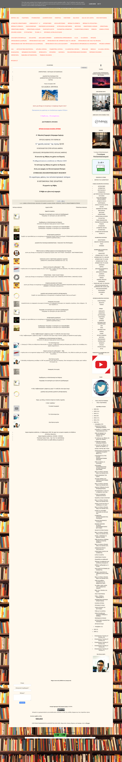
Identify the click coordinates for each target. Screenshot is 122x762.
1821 (12, 49)
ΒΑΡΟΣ (102, 266)
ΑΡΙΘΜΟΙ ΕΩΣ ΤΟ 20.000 (101, 263)
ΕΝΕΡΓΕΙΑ (58, 18)
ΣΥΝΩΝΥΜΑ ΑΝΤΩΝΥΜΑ (101, 231)
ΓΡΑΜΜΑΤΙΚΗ (35, 18)
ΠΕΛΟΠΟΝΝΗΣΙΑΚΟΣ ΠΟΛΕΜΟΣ (77, 52)
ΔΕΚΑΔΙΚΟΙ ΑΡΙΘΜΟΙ (45, 37)
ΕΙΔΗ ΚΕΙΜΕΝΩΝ (31, 26)
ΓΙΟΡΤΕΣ (50, 80)
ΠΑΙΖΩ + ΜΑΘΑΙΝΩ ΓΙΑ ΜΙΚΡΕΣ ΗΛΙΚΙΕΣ (101, 536)
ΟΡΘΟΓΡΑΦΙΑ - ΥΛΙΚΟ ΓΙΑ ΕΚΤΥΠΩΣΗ (54, 275)
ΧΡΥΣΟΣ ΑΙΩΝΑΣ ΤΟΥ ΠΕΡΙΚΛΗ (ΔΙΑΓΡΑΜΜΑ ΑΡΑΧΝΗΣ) (101, 480)
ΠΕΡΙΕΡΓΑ (101, 343)
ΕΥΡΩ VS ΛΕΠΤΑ (99, 555)
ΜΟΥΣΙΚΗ (101, 337)
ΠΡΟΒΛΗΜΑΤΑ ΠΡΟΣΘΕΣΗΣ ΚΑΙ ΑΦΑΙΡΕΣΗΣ (83, 43)
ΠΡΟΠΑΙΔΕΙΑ (101, 290)
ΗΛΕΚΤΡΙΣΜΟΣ (102, 300)
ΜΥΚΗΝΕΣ (52, 52)
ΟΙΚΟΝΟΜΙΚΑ (101, 339)
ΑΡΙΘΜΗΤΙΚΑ (101, 188)
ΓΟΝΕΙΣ (102, 318)
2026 (95, 409)
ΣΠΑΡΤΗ (64, 203)
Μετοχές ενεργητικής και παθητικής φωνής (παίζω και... (101, 573)
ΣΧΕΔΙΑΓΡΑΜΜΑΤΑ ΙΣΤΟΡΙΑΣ (73, 203)
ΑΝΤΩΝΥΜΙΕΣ (47, 23)
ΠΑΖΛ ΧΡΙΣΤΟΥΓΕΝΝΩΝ (101, 400)
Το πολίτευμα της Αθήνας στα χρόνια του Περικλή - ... (102, 438)
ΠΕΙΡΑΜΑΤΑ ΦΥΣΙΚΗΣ (100, 618)
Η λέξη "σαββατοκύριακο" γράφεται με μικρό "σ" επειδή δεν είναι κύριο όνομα (50, 334)
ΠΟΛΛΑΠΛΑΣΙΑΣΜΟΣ (101, 288)
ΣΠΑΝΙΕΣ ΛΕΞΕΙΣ (16, 32)
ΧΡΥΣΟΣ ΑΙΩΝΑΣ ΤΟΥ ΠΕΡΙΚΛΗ (49, 139)
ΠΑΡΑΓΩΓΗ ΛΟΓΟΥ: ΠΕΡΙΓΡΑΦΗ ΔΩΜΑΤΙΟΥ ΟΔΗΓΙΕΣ (54, 259)
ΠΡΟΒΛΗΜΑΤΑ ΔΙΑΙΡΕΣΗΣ (19, 40)
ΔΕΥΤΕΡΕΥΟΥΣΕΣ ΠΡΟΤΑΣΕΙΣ (102, 194)
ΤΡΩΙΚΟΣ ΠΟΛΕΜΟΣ (46, 55)
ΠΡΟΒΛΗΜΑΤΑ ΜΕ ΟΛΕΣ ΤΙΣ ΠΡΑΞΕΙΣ (89, 40)
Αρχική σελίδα (48, 207)
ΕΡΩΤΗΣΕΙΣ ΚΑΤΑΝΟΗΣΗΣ (46, 26)
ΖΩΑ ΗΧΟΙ (76, 18)
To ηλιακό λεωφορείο (54, 406)
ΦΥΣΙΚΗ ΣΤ (14, 60)
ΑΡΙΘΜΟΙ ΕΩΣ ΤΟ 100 (101, 261)
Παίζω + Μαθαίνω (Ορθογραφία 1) (99, 596)
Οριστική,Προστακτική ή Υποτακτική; (101, 521)
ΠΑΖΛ (101, 243)
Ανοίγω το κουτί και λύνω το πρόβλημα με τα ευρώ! (102, 504)
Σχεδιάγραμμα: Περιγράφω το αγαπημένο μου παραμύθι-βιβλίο (53, 226)
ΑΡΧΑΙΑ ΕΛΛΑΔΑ (31, 203)
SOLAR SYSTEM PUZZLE (101, 530)
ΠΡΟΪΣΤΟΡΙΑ (15, 55)
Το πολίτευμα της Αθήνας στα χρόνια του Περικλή (49, 165)
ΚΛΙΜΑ (101, 333)
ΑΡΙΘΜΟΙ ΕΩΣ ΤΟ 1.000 (101, 255)
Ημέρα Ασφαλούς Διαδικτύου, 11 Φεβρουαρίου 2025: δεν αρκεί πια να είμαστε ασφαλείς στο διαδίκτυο (50, 432)
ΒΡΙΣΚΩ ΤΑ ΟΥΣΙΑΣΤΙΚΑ (90, 23)
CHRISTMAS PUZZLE (100, 557)
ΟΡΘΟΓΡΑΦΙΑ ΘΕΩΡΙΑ (17, 29)
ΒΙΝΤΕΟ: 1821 (15, 18)
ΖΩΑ (101, 325)
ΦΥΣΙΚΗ (102, 344)
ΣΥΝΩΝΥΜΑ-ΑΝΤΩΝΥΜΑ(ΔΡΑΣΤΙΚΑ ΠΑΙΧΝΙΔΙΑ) (101, 517)
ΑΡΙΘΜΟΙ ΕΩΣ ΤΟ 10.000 (101, 259)
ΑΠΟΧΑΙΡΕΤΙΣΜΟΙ (59, 23)
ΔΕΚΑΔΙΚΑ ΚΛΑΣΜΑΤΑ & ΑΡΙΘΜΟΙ (101, 269)
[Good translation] (57, 735)
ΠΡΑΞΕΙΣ (93, 37)
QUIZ (50, 144)
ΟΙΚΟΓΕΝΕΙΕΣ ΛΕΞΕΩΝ (90, 26)
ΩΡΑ (101, 294)
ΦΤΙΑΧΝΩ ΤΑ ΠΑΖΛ (100, 605)
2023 (95, 415)
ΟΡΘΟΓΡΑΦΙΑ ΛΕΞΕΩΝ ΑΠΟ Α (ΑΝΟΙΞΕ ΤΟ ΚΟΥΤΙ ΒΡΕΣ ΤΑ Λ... (102, 452)
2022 (95, 418)
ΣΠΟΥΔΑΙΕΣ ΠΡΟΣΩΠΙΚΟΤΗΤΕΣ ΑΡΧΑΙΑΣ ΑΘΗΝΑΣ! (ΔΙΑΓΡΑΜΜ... (100, 467)
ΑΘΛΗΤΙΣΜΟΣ (101, 240)
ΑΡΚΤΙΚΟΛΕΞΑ (101, 190)
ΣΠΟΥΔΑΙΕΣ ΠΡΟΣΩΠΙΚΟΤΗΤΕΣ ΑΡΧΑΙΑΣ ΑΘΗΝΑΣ (50, 152)
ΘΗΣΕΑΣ (93, 49)
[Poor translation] (63, 735)
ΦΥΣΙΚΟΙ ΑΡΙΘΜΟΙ (104, 43)
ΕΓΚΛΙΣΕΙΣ (101, 195)
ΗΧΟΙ (101, 327)
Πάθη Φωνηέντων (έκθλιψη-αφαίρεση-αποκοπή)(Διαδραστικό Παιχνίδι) (53, 251)
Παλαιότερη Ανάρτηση (81, 207)
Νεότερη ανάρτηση (17, 207)
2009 (95, 631)
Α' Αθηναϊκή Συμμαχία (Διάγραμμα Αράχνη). (101, 442)
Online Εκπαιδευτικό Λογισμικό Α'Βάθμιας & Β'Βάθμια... (101, 615)
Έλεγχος (101, 169)
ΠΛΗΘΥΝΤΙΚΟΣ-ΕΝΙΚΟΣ (81, 29)
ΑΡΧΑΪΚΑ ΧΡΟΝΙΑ (41, 49)
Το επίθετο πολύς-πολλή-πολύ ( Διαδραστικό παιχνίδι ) (101, 587)
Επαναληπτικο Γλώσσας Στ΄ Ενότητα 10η (101, 643)
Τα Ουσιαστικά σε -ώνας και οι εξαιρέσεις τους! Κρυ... (102, 491)
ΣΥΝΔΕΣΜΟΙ (101, 226)
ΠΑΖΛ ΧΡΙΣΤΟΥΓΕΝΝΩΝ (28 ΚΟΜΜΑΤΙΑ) (102, 569)
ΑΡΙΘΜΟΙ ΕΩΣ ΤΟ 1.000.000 (101, 257)
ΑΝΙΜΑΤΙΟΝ (101, 313)
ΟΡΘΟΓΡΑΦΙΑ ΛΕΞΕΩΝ (33, 29)
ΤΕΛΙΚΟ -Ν (38, 32)
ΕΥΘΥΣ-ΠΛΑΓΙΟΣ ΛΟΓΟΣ (101, 204)
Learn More (92, 4)
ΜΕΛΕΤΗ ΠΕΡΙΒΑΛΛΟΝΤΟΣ (101, 242)
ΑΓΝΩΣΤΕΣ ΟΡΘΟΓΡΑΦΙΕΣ (19, 23)
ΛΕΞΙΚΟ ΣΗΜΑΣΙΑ (101, 335)
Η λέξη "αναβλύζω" (50, 403)
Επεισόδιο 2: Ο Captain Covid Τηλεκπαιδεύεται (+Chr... (102, 430)
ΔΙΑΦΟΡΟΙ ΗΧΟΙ (47, 18)
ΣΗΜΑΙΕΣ (101, 245)
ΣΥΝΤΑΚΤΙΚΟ (28, 32)
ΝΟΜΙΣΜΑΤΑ (101, 281)
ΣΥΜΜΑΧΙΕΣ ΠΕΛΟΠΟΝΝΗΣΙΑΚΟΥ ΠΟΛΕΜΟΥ (49, 173)
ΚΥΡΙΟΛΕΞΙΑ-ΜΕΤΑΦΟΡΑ (64, 26)
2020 (95, 422)
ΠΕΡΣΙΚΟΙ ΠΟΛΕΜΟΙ (95, 52)
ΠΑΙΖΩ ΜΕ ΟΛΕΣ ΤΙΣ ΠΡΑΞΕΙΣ (101, 283)
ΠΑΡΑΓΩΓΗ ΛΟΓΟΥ (48, 29)
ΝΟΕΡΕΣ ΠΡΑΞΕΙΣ (101, 279)
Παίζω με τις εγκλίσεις (100, 611)
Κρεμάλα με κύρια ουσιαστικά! (102, 497)
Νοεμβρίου (98, 626)
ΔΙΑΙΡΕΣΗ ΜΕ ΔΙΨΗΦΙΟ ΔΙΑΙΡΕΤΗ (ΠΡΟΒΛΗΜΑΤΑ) (54, 293)
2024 (95, 413)
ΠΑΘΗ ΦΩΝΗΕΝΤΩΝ (101, 220)
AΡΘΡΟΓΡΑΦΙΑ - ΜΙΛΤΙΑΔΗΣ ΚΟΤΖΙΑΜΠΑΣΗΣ (50, 71)
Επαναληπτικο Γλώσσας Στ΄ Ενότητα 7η (101, 649)
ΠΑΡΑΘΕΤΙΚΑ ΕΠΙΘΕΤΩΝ (64, 29)
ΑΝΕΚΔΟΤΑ (102, 311)
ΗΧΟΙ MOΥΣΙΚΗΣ (101, 18)
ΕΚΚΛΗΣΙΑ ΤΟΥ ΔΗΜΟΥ (41, 203)
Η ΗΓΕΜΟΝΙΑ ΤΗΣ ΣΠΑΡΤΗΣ (49, 181)
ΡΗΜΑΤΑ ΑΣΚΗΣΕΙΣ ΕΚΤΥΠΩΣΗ (53, 283)
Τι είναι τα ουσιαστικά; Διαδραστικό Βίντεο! (100, 495)
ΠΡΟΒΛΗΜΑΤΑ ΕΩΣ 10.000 (37, 40)
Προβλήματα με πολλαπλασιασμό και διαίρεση (50, 222)
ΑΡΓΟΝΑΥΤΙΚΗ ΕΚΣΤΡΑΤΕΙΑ (24, 49)
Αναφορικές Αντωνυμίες (54, 301)
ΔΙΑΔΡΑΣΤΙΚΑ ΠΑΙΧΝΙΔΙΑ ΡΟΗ (50, 76)
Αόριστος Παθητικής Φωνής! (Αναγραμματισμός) (102, 488)
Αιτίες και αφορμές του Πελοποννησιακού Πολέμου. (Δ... (100, 434)
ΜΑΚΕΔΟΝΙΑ (15, 52)
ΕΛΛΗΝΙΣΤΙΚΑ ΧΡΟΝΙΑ (72, 49)
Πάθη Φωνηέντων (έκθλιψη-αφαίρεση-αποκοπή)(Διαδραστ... (102, 541)
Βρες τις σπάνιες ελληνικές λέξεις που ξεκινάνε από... (102, 472)
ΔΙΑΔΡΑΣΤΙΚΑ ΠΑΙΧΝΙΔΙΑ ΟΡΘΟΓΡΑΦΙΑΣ (101, 600)
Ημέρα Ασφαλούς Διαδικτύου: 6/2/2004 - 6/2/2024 (50, 436)
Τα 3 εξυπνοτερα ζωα (54, 342)
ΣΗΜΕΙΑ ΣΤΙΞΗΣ (104, 29)
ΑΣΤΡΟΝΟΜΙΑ (101, 315)
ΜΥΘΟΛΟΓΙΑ (43, 52)
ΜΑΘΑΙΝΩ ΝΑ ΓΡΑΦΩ (101, 208)
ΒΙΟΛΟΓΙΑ (101, 302)
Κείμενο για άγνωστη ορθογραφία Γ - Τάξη (53, 267)
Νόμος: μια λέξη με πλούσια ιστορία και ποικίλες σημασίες (50, 400)
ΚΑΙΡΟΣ (102, 331)
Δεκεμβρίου (98, 424)
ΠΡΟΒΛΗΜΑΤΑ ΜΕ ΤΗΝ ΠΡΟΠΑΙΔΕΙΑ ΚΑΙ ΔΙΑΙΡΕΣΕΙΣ (27, 43)
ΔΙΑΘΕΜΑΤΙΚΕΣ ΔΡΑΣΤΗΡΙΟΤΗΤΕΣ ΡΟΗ (50, 78)
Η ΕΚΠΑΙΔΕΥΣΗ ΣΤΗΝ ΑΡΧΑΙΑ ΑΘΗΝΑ (50, 148)
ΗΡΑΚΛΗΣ (85, 49)
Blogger (88, 723)
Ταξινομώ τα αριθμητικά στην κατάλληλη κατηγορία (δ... (102, 562)
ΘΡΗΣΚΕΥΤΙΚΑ (102, 329)
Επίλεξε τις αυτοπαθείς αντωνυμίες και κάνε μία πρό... (101, 512)
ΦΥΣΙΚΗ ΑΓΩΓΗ (102, 346)
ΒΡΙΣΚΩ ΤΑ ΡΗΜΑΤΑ (17, 26)
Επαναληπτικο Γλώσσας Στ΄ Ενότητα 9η (101, 646)
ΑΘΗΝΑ (25, 203)
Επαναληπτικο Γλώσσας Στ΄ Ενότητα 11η (101, 639)
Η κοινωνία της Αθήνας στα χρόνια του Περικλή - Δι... (101, 445)
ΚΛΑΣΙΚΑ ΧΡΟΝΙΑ (103, 49)
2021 (95, 420)
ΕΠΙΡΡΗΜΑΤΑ (101, 203)
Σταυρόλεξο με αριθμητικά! (101, 559)
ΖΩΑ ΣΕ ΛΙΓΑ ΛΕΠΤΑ (88, 18)
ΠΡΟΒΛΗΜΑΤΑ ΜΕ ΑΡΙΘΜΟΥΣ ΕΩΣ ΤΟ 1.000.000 (61, 40)
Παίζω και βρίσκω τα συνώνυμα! (100, 462)
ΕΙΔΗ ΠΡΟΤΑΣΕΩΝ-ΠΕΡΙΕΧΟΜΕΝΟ (101, 198)
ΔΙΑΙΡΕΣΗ (101, 273)
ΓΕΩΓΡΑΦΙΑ (25, 18)
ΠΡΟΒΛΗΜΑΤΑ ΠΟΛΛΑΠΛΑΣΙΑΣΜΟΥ (56, 43)
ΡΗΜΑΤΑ (94, 29)
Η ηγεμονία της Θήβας (50, 185)
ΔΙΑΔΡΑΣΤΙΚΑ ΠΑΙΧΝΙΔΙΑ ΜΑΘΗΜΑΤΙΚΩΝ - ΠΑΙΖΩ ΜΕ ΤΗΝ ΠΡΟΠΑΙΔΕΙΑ (54, 243)
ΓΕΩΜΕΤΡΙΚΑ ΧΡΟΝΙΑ (56, 49)
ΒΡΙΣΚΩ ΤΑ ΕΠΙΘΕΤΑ (74, 23)
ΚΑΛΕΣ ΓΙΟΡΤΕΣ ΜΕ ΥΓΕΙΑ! (102, 448)
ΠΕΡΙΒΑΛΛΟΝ (101, 341)
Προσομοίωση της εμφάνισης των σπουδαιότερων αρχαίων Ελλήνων (49, 110)
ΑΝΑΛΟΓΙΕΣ (32, 37)
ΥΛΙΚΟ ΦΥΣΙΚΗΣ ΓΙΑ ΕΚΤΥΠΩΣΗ (100, 608)
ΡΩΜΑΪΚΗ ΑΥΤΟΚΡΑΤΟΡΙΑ (29, 55)
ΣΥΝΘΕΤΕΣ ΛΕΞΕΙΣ (101, 227)
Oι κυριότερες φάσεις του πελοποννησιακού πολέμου (49, 177)
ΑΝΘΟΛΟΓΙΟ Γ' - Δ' (34, 23)
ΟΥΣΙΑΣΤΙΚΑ (101, 218)
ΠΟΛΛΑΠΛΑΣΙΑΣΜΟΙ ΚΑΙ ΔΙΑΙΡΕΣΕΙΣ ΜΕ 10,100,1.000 (101, 286)
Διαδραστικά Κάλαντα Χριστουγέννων (100, 548)
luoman (80, 723)
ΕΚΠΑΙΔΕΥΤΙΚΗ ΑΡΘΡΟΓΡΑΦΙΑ (102, 323)
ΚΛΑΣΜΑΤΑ (84, 37)
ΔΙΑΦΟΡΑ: (101, 320)
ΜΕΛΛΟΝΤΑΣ (101, 210)
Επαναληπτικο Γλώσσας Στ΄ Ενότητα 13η (101, 636)
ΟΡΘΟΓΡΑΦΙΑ (104, 26)
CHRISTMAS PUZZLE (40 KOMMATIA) (101, 552)
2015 (95, 629)
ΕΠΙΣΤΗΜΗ (67, 18)
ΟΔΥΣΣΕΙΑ (61, 52)
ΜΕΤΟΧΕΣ (78, 26)
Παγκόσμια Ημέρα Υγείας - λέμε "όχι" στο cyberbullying (50, 438)
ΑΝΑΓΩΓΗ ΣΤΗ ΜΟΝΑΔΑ (18, 37)
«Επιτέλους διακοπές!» (50, 434)
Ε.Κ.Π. (76, 37)
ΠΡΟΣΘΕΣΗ (101, 292)
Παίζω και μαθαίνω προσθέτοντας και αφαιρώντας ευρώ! (100, 582)
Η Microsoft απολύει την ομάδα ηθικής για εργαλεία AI (50, 439)
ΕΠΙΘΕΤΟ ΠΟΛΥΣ (101, 201)
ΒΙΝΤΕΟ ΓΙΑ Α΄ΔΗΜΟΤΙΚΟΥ (102, 180)
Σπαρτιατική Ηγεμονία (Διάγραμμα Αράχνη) (100, 426)
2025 (95, 411)
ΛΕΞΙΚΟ (102, 206)
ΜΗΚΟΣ (102, 277)
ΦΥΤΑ (101, 348)
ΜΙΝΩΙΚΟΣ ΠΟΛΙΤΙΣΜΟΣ (29, 52)
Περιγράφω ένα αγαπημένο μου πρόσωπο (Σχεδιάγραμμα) (53, 214)
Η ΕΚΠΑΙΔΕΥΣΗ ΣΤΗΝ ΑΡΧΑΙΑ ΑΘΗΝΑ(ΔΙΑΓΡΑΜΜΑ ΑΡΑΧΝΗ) (101, 457)
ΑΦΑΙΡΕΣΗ (101, 265)
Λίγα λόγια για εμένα (54, 359)
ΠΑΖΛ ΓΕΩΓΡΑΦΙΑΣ (102, 402)
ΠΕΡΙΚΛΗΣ (58, 203)
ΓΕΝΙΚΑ (102, 304)
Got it (99, 4)
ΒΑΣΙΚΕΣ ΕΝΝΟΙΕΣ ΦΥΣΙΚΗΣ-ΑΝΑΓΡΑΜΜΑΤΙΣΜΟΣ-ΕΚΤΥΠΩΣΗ (101, 526)
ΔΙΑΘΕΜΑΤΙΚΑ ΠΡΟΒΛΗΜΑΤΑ (63, 37)
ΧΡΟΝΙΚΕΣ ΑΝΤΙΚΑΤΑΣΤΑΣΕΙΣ (53, 32)
